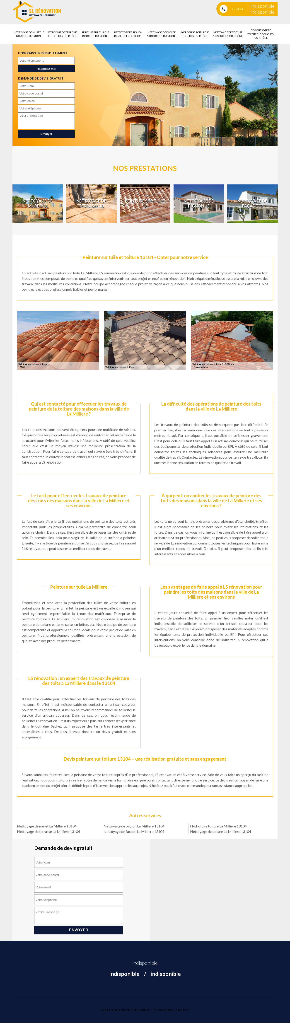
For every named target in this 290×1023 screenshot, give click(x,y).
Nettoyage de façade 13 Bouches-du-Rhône (161, 34)
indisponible (262, 6)
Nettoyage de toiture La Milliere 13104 (220, 831)
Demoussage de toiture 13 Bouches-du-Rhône (260, 34)
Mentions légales (171, 1010)
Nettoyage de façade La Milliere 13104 (134, 831)
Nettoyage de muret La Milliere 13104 (47, 826)
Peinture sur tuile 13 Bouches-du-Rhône (95, 34)
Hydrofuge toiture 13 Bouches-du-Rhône (194, 34)
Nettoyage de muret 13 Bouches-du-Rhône (29, 34)
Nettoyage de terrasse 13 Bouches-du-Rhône (62, 34)
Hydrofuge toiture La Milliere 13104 (218, 826)
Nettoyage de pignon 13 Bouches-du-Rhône (128, 34)
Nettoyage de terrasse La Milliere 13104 (48, 831)
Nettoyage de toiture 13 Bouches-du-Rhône (227, 34)
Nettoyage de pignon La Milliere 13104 (134, 826)
